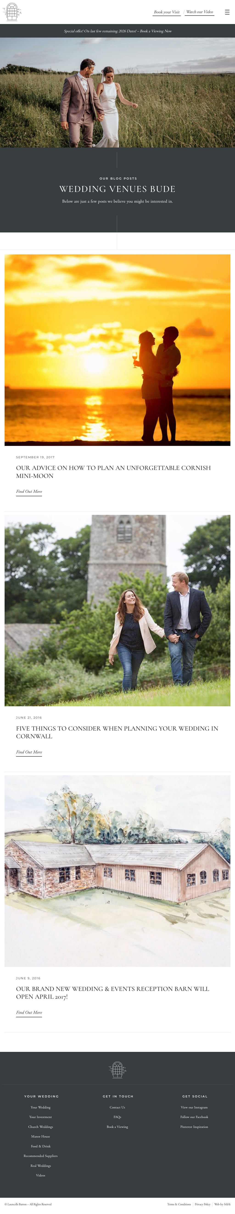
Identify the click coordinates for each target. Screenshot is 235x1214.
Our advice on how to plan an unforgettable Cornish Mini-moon (113, 472)
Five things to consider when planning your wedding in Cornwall (117, 732)
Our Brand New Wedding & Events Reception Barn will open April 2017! (112, 993)
